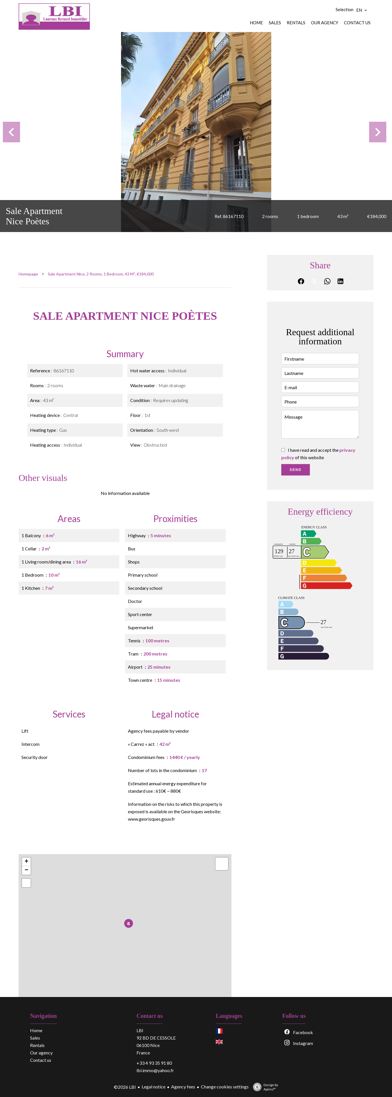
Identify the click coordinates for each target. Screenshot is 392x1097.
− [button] (26, 870)
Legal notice (153, 1086)
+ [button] (26, 862)
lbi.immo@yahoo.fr (155, 1070)
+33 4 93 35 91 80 (154, 1063)
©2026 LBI (125, 1087)
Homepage (28, 273)
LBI (139, 1030)
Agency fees (183, 1086)
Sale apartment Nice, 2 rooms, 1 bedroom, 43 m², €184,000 (101, 273)
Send (295, 470)
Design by (264, 1087)
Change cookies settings (225, 1086)
